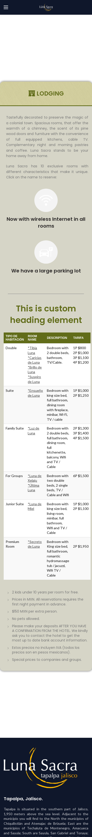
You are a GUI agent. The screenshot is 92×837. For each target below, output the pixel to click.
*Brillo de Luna (35, 369)
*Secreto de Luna (35, 544)
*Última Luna (33, 487)
